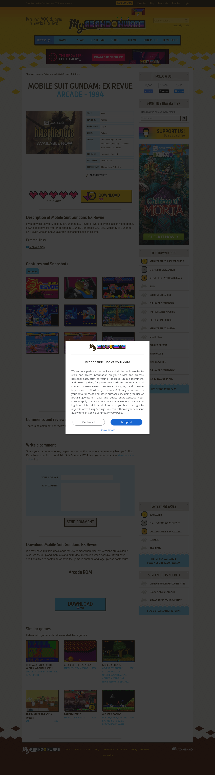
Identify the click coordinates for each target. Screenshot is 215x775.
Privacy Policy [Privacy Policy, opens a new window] (115, 412)
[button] (107, 430)
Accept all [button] (127, 422)
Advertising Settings (93, 409)
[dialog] (107, 387)
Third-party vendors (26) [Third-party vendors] (105, 390)
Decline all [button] (88, 422)
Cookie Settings (97, 412)
